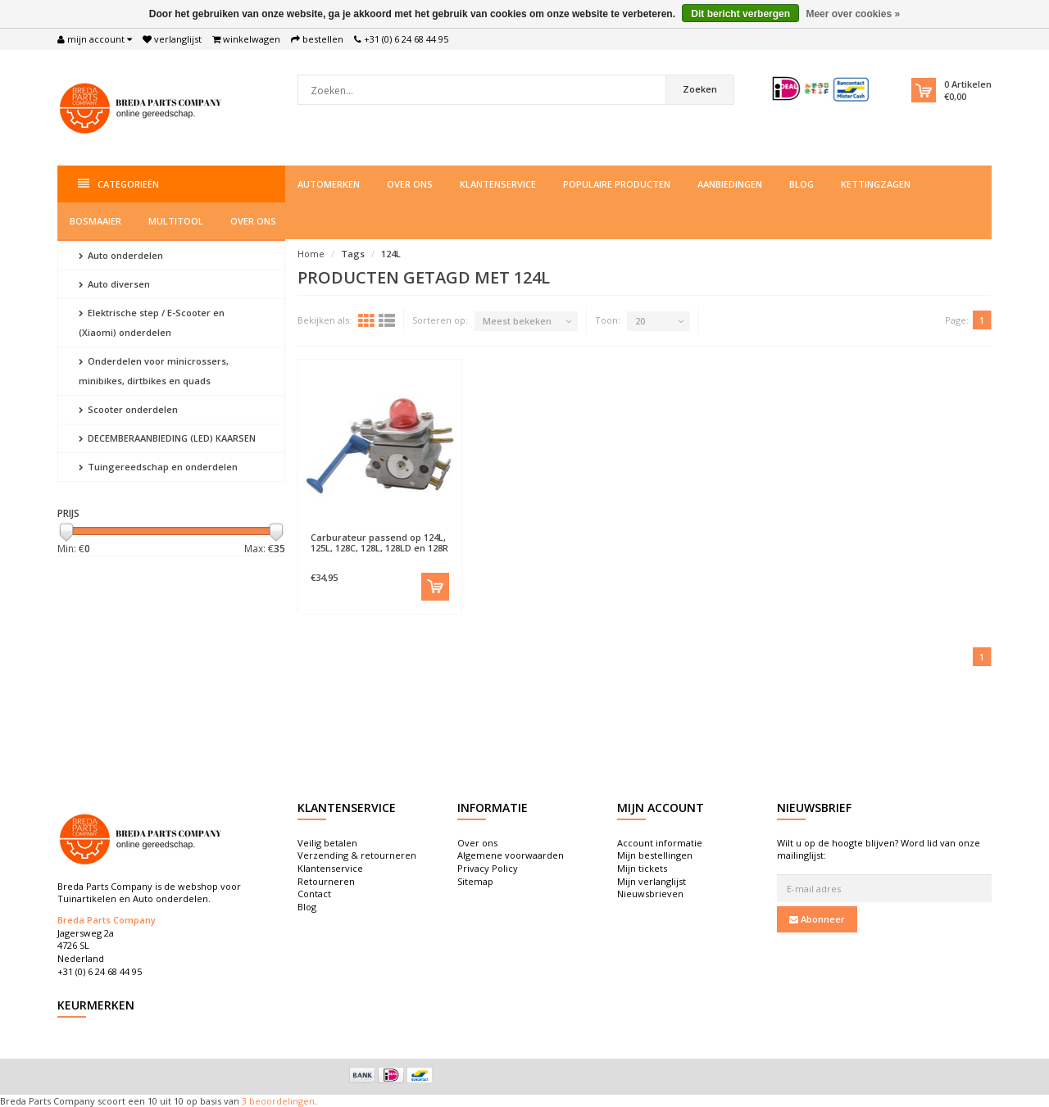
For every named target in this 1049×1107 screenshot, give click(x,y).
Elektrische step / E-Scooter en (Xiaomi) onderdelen (152, 322)
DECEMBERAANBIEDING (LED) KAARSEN (167, 438)
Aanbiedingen (729, 184)
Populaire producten (616, 184)
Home (311, 253)
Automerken (328, 184)
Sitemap (475, 881)
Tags (353, 253)
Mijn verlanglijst (651, 881)
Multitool (175, 221)
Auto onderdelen (121, 255)
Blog (801, 184)
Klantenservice (498, 184)
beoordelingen (281, 1101)
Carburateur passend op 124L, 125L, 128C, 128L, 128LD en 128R (379, 542)
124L (391, 253)
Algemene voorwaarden (510, 855)
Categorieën (118, 184)
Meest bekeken (517, 321)
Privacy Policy (487, 868)
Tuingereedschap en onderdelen (158, 466)
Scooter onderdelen (128, 409)
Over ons (410, 184)
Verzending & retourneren (356, 855)
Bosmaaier (95, 221)
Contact (314, 893)
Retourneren (326, 881)
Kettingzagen (875, 184)
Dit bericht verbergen (740, 14)
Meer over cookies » (853, 14)
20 (640, 321)
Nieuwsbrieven (650, 893)
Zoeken (700, 89)
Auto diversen (114, 284)
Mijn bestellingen (655, 855)
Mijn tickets (642, 868)
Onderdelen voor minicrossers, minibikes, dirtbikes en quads (154, 371)
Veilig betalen (327, 843)
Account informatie (659, 843)
